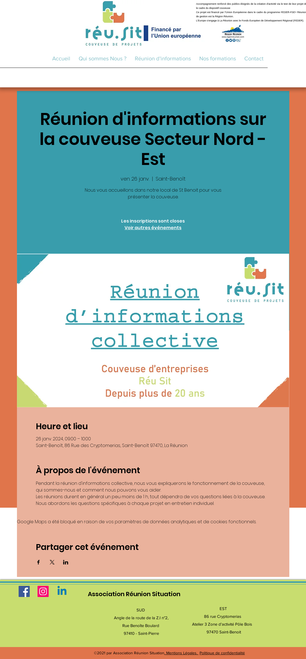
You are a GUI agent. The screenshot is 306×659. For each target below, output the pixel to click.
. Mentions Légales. (181, 653)
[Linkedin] (62, 591)
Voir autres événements (153, 227)
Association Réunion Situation (134, 594)
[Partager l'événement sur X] (52, 562)
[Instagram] (43, 591)
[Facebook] (24, 591)
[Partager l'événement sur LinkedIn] (65, 562)
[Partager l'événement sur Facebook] (38, 562)
